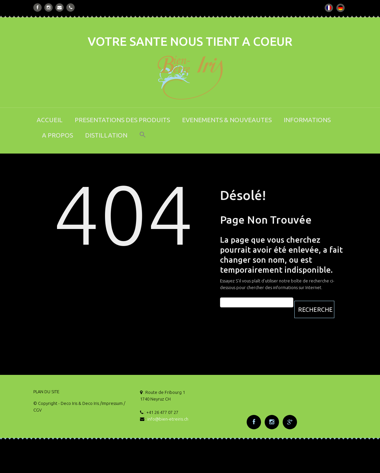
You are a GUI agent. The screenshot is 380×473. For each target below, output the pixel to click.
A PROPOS (57, 135)
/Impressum (111, 403)
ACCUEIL (50, 120)
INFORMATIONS (307, 120)
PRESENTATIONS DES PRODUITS (122, 120)
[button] (142, 139)
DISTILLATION (106, 135)
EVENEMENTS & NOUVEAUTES (227, 120)
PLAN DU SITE (46, 391)
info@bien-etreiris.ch (167, 419)
